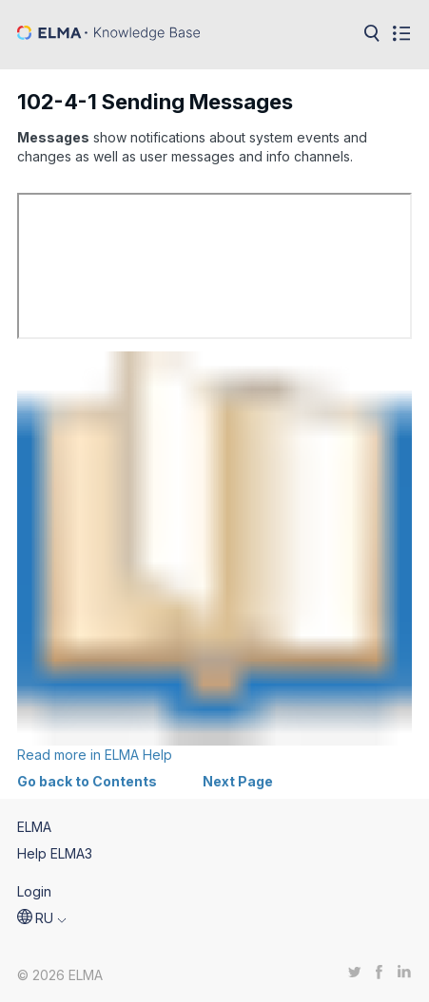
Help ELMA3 (54, 853)
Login (34, 891)
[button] (42, 918)
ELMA (34, 827)
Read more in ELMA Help (214, 557)
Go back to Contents (87, 781)
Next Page (238, 781)
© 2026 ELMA (60, 975)
